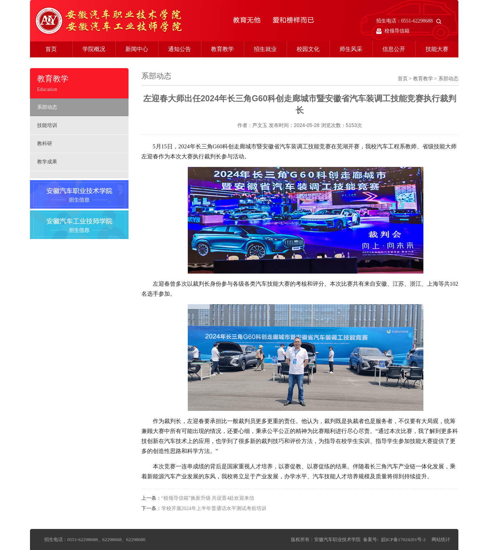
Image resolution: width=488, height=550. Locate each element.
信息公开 (393, 49)
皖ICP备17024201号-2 (403, 539)
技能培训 (47, 125)
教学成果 (47, 161)
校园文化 (308, 49)
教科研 (44, 143)
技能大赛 (437, 49)
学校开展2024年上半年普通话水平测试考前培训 (213, 508)
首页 (51, 49)
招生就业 (265, 49)
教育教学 (222, 49)
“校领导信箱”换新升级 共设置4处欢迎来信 (208, 498)
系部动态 (47, 107)
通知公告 (179, 49)
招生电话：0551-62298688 (409, 21)
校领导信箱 (393, 31)
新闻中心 (136, 49)
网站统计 (441, 539)
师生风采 (350, 49)
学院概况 (93, 49)
